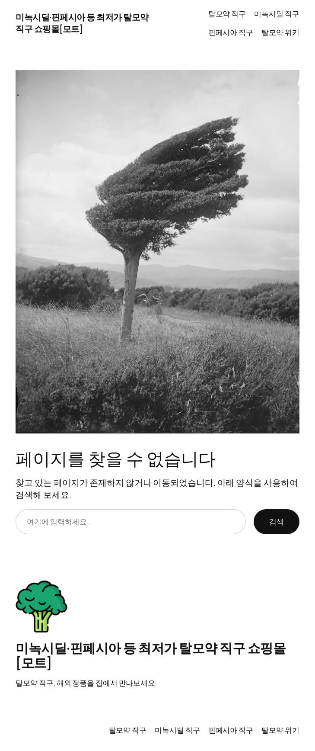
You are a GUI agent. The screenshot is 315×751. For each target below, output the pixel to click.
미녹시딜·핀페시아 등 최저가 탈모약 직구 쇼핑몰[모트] (82, 23)
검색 (276, 521)
